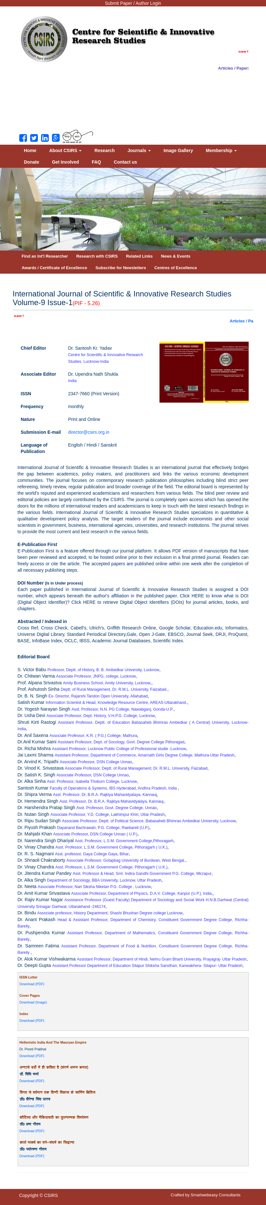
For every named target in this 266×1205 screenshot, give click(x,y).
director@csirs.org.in (88, 432)
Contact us (125, 162)
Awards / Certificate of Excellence (54, 267)
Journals (138, 150)
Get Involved (65, 162)
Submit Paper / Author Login (133, 3)
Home (30, 150)
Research (104, 150)
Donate (31, 162)
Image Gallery (178, 150)
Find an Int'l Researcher (45, 256)
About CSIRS (65, 150)
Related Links (139, 256)
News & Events (176, 256)
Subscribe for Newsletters (121, 267)
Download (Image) (33, 1002)
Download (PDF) (32, 984)
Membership (221, 150)
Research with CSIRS (97, 256)
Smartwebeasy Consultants (215, 1194)
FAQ (96, 162)
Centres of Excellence (175, 267)
